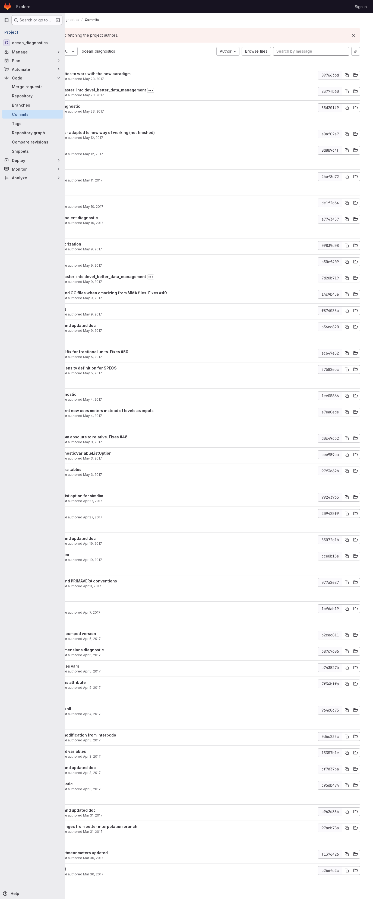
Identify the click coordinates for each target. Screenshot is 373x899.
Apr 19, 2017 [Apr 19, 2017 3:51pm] (143, 560)
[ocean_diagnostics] (32, 42)
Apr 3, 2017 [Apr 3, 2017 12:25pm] (142, 773)
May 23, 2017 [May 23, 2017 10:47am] (144, 111)
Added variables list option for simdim (118, 495)
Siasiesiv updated (100, 869)
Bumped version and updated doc (114, 325)
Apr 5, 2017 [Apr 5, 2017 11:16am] (142, 688)
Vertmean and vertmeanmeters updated (120, 852)
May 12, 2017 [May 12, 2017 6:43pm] (144, 138)
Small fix (91, 607)
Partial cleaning (98, 260)
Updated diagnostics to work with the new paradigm (132, 73)
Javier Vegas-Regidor (100, 79)
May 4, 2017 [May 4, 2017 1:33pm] (143, 416)
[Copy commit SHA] (353, 75)
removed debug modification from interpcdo (125, 735)
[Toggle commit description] (201, 90)
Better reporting (98, 512)
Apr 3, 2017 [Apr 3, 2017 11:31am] (142, 789)
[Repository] (32, 95)
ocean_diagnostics (149, 51)
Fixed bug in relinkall (102, 708)
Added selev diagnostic (105, 394)
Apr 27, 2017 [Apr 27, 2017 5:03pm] (143, 517)
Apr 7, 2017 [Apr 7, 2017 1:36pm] (142, 612)
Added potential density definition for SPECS (125, 368)
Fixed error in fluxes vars (106, 666)
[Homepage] (7, 6)
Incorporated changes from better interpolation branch (135, 826)
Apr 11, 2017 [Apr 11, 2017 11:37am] (143, 586)
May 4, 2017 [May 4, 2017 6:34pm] (143, 399)
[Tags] (32, 123)
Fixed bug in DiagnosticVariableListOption (122, 453)
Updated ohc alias (100, 309)
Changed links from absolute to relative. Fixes (126, 437)
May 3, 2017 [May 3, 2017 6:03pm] (143, 458)
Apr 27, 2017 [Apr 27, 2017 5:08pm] (143, 501)
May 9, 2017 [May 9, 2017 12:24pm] (143, 298)
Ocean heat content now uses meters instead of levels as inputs (143, 410)
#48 (174, 437)
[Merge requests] (32, 86)
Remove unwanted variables (110, 751)
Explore (23, 6)
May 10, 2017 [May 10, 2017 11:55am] (144, 207)
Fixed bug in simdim (101, 554)
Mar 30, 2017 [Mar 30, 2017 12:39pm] (144, 874)
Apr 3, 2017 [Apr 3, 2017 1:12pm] (142, 756)
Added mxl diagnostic (103, 784)
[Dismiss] (360, 35)
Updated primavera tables (107, 469)
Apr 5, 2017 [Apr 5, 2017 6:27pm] (142, 639)
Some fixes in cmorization (107, 244)
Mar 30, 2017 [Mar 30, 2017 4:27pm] (144, 858)
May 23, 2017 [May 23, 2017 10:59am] (144, 95)
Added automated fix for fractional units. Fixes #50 (131, 351)
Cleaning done (96, 148)
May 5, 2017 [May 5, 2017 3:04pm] (143, 357)
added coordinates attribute (109, 682)
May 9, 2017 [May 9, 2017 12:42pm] (143, 282)
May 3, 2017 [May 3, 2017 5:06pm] (143, 475)
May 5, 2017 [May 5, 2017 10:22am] (143, 373)
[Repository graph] (32, 132)
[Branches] (32, 105)
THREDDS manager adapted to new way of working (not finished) (144, 132)
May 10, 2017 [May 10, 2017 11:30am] (144, 223)
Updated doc (95, 175)
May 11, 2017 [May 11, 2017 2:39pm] (143, 180)
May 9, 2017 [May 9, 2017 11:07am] (143, 314)
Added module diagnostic (107, 106)
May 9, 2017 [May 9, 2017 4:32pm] (143, 265)
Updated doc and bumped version (115, 633)
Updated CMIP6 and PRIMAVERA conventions (125, 581)
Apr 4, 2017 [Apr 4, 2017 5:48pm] (142, 714)
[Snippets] (32, 151)
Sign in (361, 6)
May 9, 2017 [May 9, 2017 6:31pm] (143, 249)
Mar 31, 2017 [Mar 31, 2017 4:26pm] (143, 815)
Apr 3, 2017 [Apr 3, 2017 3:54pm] (142, 740)
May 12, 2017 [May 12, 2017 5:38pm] (144, 154)
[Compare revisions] (32, 142)
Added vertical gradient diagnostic (115, 217)
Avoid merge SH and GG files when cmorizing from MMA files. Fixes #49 (150, 293)
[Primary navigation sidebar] (6, 20)
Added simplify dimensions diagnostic (118, 650)
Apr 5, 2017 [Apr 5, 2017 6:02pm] (142, 655)
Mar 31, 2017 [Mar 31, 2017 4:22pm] (143, 832)
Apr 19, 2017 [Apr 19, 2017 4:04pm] (143, 543)
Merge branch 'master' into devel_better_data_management (140, 90)
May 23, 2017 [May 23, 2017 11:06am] (144, 79)
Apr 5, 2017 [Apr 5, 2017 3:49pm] (142, 671)
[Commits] (32, 114)
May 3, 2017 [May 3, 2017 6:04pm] (143, 442)
